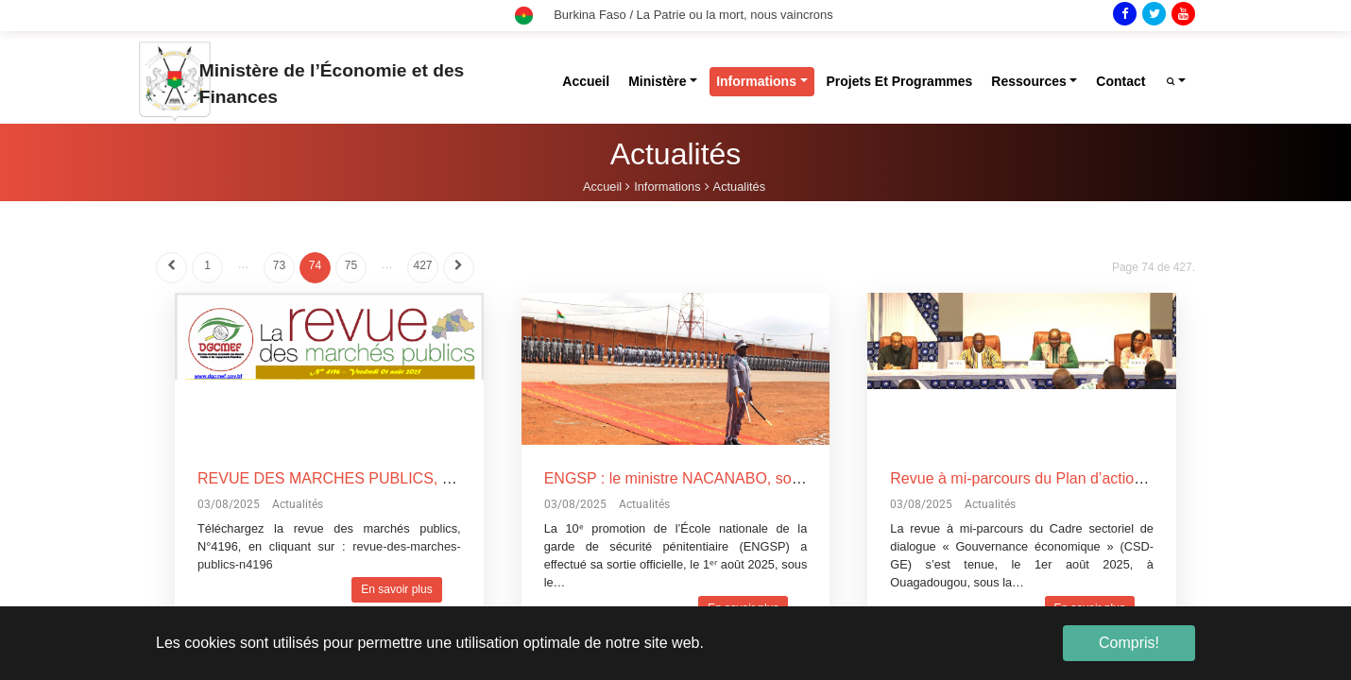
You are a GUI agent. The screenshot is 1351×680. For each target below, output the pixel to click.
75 (351, 265)
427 (422, 265)
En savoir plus (396, 589)
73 (279, 265)
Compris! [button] (1129, 643)
